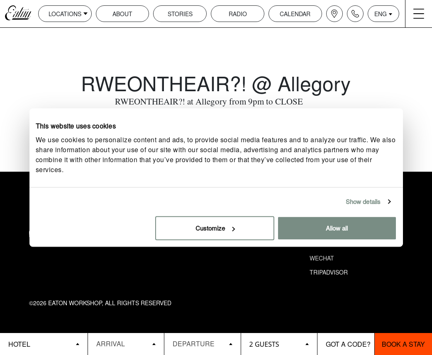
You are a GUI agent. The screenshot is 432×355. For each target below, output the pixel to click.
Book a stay (403, 344)
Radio (238, 14)
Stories (180, 14)
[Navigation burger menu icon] (418, 14)
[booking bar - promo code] (346, 344)
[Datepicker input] (126, 343)
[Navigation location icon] (334, 13)
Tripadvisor (329, 272)
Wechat (322, 258)
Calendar (295, 14)
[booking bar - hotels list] (44, 344)
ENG (380, 14)
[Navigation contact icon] (355, 13)
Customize (215, 228)
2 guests (264, 344)
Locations (65, 14)
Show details (363, 201)
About (122, 14)
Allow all (337, 228)
